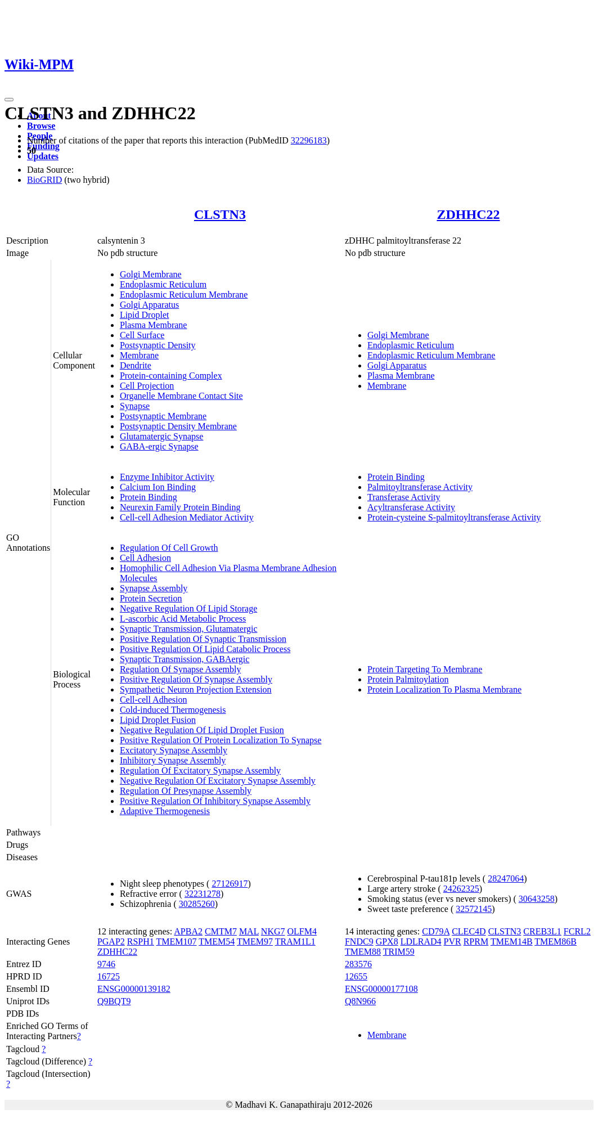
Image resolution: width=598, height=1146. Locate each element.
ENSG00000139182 (133, 989)
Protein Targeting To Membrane (424, 669)
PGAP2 (111, 941)
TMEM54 (217, 941)
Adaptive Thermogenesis (165, 811)
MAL (249, 931)
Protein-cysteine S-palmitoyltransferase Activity (454, 517)
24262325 (461, 888)
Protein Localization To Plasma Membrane (444, 689)
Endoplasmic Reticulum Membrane (184, 294)
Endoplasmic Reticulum (163, 284)
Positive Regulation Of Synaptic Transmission (203, 639)
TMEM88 (363, 951)
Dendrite (135, 365)
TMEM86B (555, 941)
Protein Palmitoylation (407, 679)
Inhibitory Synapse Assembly (173, 760)
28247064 (506, 878)
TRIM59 (399, 951)
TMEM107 (176, 941)
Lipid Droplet (144, 315)
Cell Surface (142, 335)
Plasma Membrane (153, 325)
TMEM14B (512, 941)
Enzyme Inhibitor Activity (167, 477)
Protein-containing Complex (171, 375)
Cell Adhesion (145, 558)
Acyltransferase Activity (411, 507)
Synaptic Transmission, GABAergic (184, 659)
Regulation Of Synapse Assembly (180, 669)
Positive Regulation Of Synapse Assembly (196, 679)
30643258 (537, 899)
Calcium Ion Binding (158, 487)
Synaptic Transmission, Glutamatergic (189, 628)
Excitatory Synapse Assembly (173, 750)
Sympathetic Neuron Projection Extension (196, 689)
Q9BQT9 (114, 1001)
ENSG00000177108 (381, 989)
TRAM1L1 (295, 941)
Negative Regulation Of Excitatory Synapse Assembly (218, 780)
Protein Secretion (151, 598)
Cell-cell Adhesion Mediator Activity (187, 517)
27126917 (230, 883)
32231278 (203, 893)
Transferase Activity (403, 497)
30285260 (197, 904)
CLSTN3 (220, 214)
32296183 (309, 140)
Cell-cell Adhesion (153, 699)
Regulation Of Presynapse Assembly (185, 791)
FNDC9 (359, 941)
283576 (358, 964)
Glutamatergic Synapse (162, 436)
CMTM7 (221, 931)
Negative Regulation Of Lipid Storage (188, 608)
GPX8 (387, 941)
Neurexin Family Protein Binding (180, 507)
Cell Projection (147, 385)
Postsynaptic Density (158, 345)
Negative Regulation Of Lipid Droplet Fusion (202, 730)
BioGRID (44, 180)
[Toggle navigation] (9, 99)
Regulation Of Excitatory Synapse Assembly (200, 770)
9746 (106, 964)
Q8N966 (360, 1001)
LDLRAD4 (421, 941)
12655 (356, 976)
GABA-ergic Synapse (159, 446)
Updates (43, 156)
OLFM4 (302, 931)
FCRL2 (577, 931)
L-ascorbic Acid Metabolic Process (183, 618)
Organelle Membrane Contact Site (181, 396)
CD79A (435, 931)
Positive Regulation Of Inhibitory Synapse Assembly (215, 801)
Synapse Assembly (153, 588)
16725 (108, 976)
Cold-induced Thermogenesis (173, 709)
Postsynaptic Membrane (163, 416)
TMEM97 (255, 941)
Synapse (135, 406)
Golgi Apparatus (149, 304)
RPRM (476, 941)
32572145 (474, 909)
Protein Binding (148, 497)
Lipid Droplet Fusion (158, 720)
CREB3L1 (542, 931)
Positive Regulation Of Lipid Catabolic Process (205, 649)
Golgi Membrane (151, 274)
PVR (452, 941)
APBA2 (188, 931)
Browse (41, 126)
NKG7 (273, 931)
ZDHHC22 (468, 214)
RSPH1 (140, 941)
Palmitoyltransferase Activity (420, 487)
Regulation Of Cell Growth (169, 547)
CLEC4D (468, 931)
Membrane (139, 355)
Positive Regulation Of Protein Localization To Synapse (221, 740)
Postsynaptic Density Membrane (178, 426)
